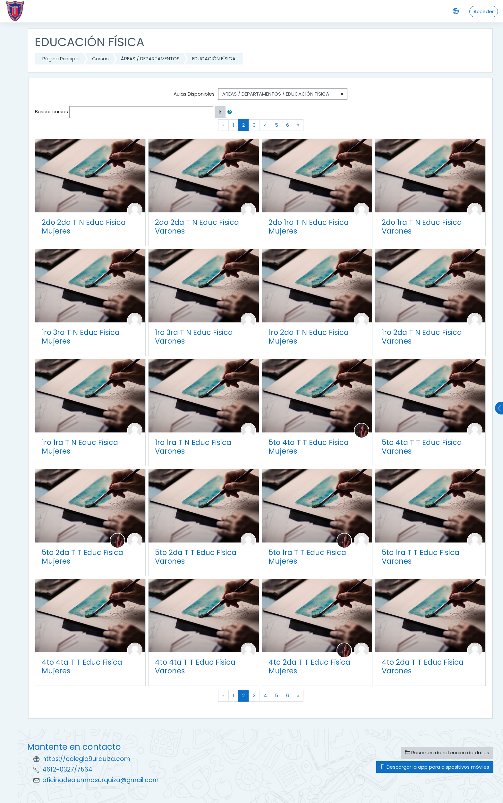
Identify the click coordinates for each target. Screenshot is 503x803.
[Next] (298, 125)
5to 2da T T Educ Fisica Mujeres (82, 556)
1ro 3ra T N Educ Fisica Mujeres (81, 336)
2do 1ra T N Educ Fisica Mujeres (309, 226)
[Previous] (223, 125)
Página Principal (61, 58)
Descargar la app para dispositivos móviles (434, 767)
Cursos (100, 58)
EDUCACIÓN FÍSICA (213, 58)
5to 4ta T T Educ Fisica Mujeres (309, 446)
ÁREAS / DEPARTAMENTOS (150, 58)
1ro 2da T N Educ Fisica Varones (422, 336)
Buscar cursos (51, 111)
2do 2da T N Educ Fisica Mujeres (84, 226)
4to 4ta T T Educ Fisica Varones (195, 666)
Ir (220, 111)
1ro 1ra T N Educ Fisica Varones (193, 446)
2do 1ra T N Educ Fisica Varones (422, 226)
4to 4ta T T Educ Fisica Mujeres (82, 666)
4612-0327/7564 (67, 769)
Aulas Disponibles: (195, 93)
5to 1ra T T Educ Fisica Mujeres (307, 556)
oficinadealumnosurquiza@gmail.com (100, 780)
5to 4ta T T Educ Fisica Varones (422, 446)
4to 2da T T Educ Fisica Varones (423, 666)
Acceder (483, 11)
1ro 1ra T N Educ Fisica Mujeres (80, 446)
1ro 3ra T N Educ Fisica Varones (194, 336)
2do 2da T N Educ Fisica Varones (197, 226)
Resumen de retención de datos (447, 752)
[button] (231, 112)
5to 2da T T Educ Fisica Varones (195, 556)
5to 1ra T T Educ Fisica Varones (420, 556)
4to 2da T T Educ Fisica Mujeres (309, 666)
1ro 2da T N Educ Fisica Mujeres (309, 336)
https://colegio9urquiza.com (86, 759)
